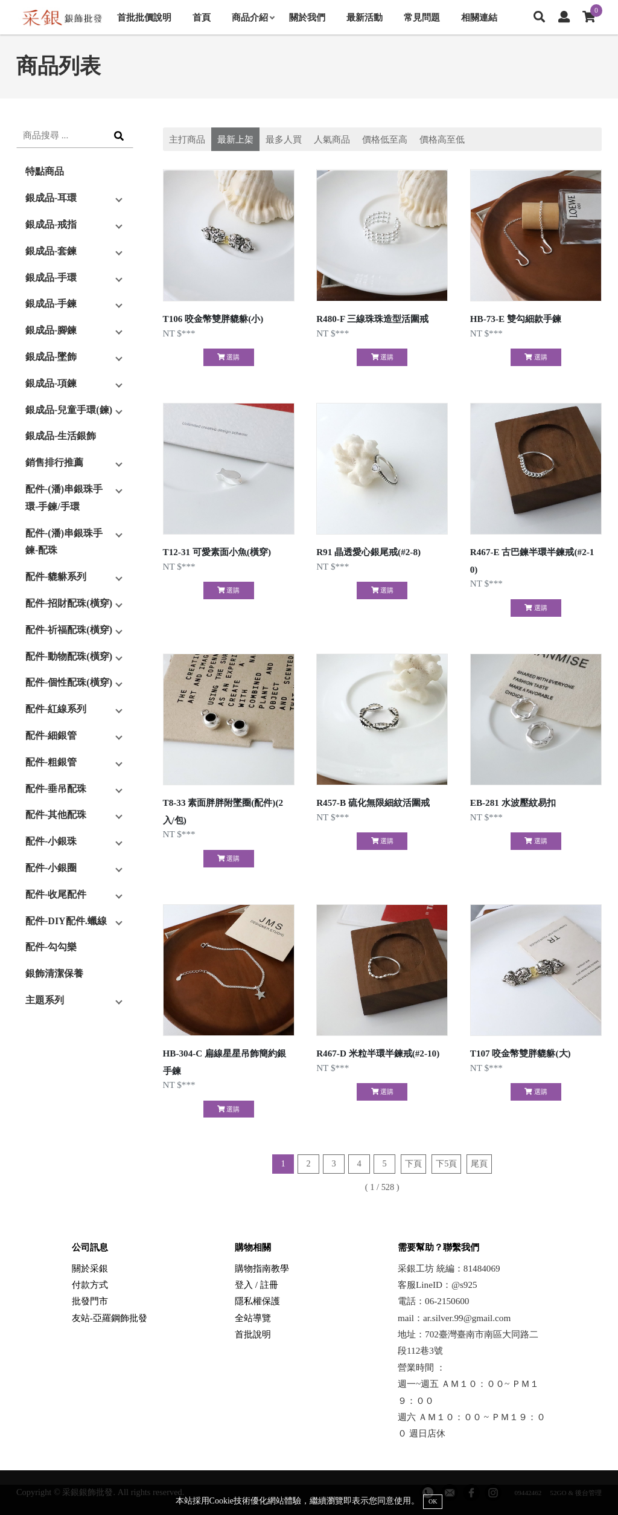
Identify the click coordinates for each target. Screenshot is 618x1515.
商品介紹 (253, 17)
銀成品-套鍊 (51, 251)
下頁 (413, 1163)
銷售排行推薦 (54, 462)
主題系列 (44, 1000)
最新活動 (364, 17)
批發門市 (90, 1301)
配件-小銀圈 (51, 868)
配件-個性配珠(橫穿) (68, 682)
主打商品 (187, 139)
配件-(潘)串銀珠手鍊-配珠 (64, 542)
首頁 (202, 17)
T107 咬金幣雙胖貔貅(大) (520, 1053)
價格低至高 (384, 139)
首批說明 (253, 1334)
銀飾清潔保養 (54, 973)
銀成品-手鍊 (51, 303)
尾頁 (479, 1163)
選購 (228, 357)
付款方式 (90, 1284)
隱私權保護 (257, 1301)
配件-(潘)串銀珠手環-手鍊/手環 (64, 498)
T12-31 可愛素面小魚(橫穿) (217, 552)
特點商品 (44, 171)
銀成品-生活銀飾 (60, 436)
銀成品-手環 (51, 277)
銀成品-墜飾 (51, 357)
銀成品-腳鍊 (51, 330)
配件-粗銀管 (51, 762)
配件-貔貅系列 (55, 576)
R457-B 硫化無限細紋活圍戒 (373, 802)
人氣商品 (332, 139)
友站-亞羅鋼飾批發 (109, 1318)
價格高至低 (442, 139)
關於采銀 (90, 1268)
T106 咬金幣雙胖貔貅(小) (213, 319)
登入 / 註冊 (256, 1284)
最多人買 (284, 139)
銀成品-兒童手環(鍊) (68, 410)
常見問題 (422, 17)
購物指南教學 (262, 1268)
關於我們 (307, 17)
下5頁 (446, 1163)
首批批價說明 (144, 17)
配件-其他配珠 (55, 814)
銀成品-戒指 (51, 224)
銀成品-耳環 (51, 198)
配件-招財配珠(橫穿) (68, 603)
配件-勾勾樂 (51, 947)
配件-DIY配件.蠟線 (66, 921)
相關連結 (479, 17)
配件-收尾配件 (55, 894)
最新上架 (235, 139)
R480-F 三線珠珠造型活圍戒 (372, 319)
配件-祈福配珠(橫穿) (68, 630)
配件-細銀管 (51, 735)
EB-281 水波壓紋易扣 (513, 802)
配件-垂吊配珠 (55, 788)
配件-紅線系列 (55, 709)
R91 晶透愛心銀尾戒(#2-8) (368, 552)
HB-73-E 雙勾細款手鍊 (515, 319)
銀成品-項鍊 (51, 383)
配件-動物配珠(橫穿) (68, 656)
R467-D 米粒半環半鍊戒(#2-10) (377, 1053)
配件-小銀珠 (51, 841)
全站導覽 (253, 1318)
